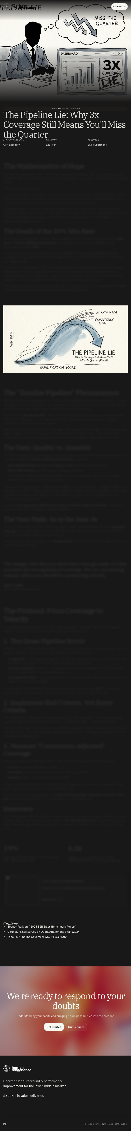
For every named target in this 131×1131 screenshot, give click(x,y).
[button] (6, 6)
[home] (24, 6)
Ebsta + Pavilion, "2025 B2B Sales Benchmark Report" (42, 926)
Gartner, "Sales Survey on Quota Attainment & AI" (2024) (44, 932)
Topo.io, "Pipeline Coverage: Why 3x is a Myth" (37, 937)
